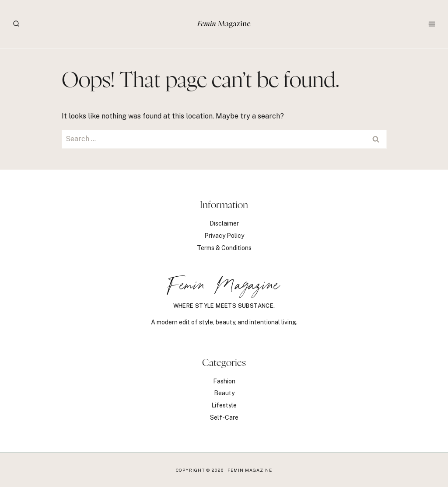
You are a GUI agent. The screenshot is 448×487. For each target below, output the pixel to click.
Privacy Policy (224, 235)
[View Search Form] (16, 24)
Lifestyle (224, 405)
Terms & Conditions (224, 247)
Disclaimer (224, 223)
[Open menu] (431, 23)
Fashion (224, 381)
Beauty (224, 393)
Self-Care (224, 417)
